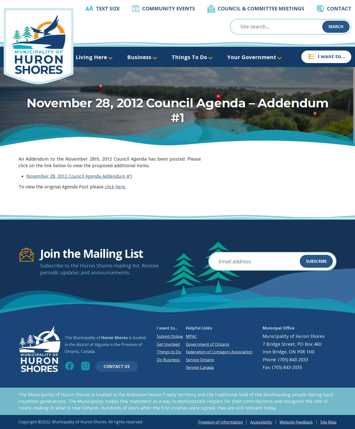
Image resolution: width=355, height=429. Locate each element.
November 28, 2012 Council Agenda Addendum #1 (79, 176)
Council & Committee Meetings (261, 8)
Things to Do (169, 352)
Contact (339, 8)
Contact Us (117, 366)
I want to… (326, 57)
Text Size (108, 8)
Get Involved (168, 344)
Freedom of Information (220, 422)
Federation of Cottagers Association (219, 352)
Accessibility (261, 422)
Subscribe (316, 261)
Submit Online (170, 336)
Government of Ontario (207, 344)
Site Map (328, 422)
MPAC (191, 336)
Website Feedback (296, 422)
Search (335, 26)
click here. (115, 187)
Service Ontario (200, 360)
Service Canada (200, 367)
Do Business (168, 360)
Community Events (168, 8)
